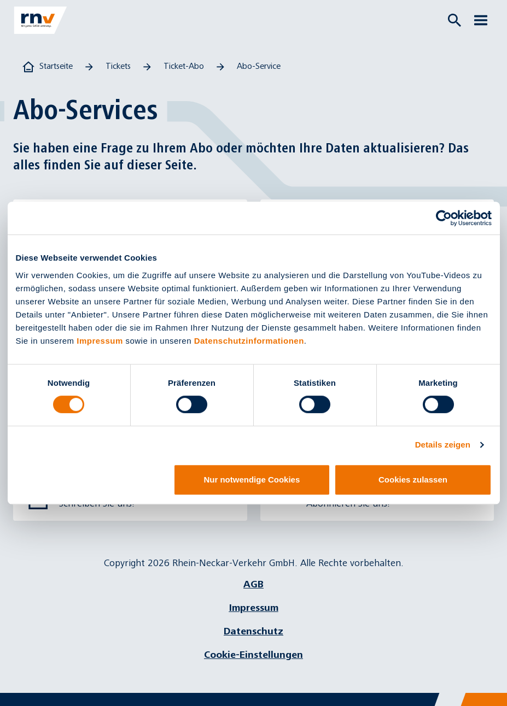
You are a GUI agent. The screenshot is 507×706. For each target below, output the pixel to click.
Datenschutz (253, 631)
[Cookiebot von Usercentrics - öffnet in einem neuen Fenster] (444, 218)
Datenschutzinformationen (249, 340)
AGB (253, 584)
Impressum (100, 340)
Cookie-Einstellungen (253, 655)
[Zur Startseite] (40, 20)
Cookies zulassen (412, 479)
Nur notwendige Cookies (251, 479)
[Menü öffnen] (481, 20)
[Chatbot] (489, 688)
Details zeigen (442, 444)
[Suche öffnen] (454, 20)
